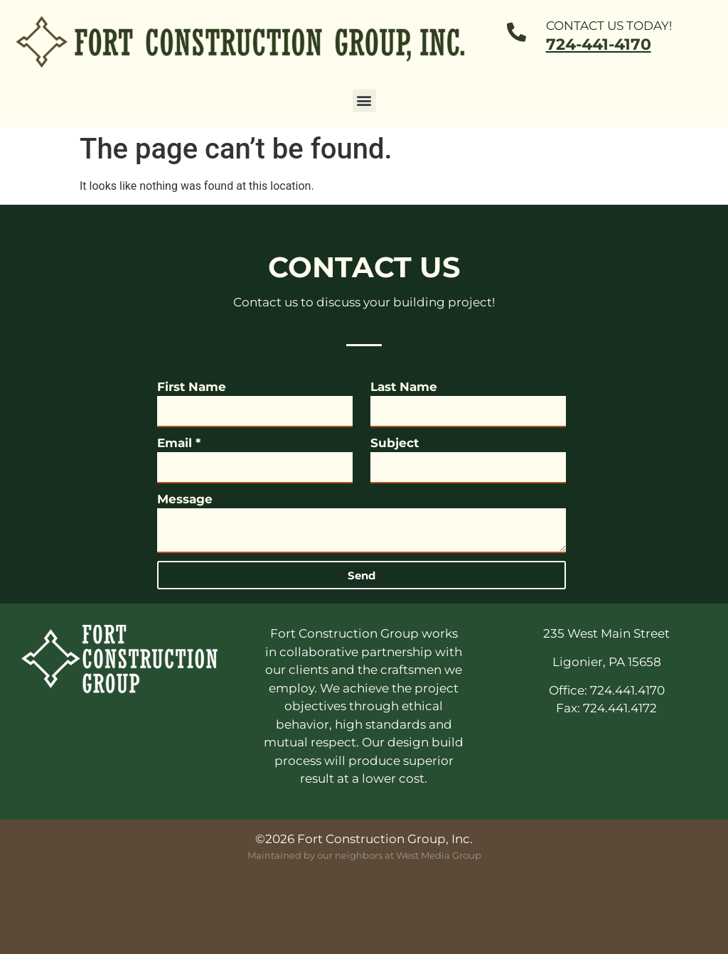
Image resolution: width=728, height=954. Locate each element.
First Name (191, 387)
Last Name (403, 387)
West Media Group (438, 855)
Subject (394, 443)
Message (185, 499)
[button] (364, 100)
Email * (178, 443)
